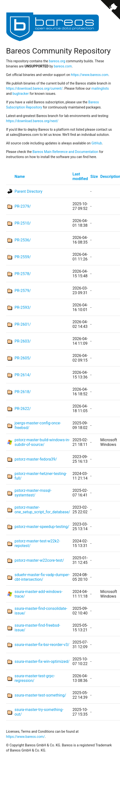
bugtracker (20, 94)
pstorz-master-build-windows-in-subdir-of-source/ (42, 442)
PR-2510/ (23, 223)
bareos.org (57, 61)
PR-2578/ (23, 273)
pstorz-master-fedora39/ (36, 459)
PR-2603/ (23, 341)
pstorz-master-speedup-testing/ (42, 526)
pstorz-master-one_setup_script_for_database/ (42, 509)
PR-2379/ (23, 206)
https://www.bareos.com (89, 75)
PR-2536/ (23, 240)
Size (94, 176)
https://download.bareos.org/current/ (34, 88)
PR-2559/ (23, 257)
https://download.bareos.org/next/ (32, 121)
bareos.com (63, 66)
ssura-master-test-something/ (40, 695)
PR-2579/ (23, 290)
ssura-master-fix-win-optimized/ (42, 661)
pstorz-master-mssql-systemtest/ (33, 492)
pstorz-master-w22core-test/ (39, 560)
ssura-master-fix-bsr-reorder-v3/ (42, 644)
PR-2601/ (23, 324)
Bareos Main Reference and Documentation (65, 152)
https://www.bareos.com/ (25, 737)
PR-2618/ (23, 391)
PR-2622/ (23, 408)
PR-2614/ (23, 375)
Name (20, 176)
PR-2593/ (23, 307)
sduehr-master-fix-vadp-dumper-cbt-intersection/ (42, 577)
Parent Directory (28, 191)
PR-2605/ (23, 358)
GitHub (97, 143)
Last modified (80, 176)
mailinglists (100, 88)
